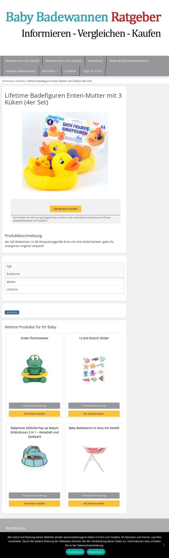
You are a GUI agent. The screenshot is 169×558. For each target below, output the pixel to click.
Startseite (7, 80)
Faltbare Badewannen (20, 71)
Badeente (11, 312)
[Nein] (164, 545)
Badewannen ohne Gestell (63, 61)
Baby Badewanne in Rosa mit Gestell (94, 428)
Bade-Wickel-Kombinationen (129, 61)
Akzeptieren (75, 551)
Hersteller (50, 71)
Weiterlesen (96, 551)
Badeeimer (95, 61)
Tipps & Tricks (92, 71)
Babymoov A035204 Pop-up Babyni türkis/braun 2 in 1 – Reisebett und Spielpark (34, 432)
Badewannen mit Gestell (22, 61)
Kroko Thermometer (34, 338)
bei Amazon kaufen (65, 209)
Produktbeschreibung (34, 405)
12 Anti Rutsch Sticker (94, 338)
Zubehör (70, 71)
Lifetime (20, 80)
